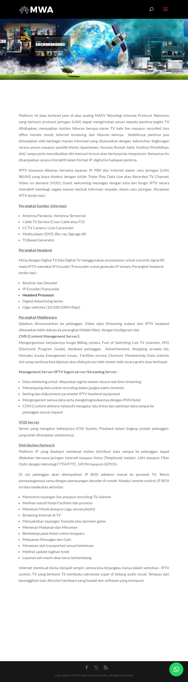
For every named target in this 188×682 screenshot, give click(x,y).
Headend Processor (38, 295)
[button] (176, 669)
